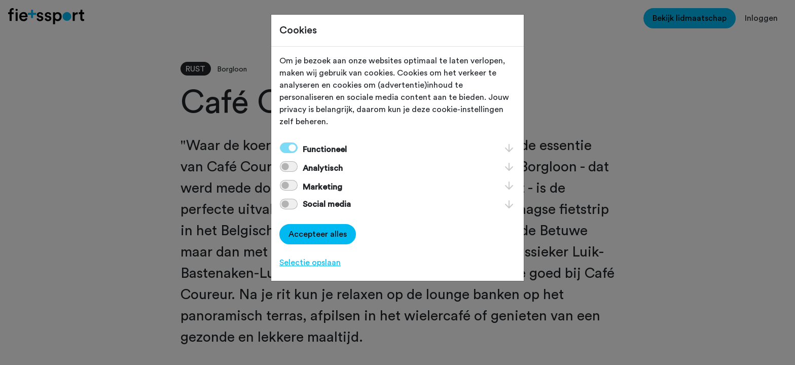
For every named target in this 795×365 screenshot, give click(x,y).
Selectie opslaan (310, 263)
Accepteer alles (317, 234)
